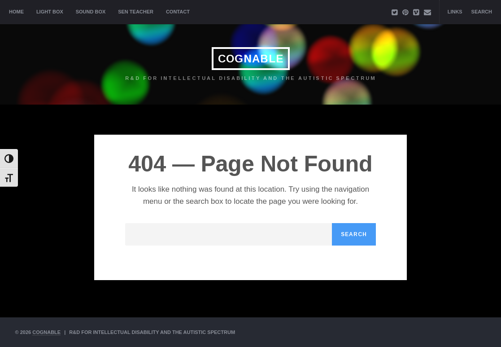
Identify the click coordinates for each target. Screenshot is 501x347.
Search (481, 11)
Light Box (49, 11)
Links (455, 11)
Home (16, 11)
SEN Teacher (135, 11)
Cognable (250, 59)
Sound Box (91, 11)
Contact (178, 11)
